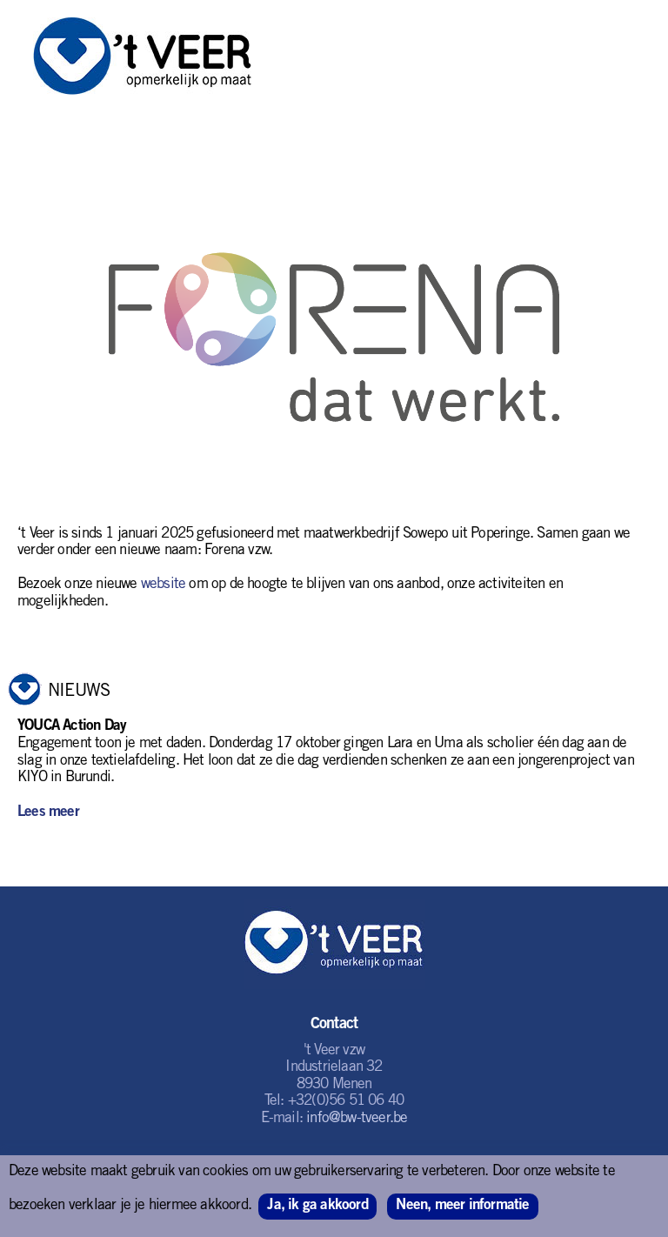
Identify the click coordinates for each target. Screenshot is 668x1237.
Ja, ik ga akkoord (317, 1206)
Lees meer (48, 813)
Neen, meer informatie (462, 1206)
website (163, 585)
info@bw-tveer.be (356, 1119)
